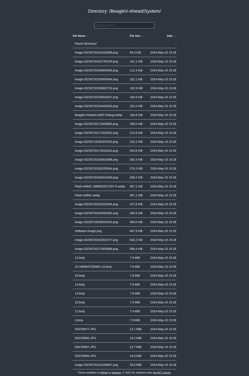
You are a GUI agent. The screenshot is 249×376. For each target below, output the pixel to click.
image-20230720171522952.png (96, 132)
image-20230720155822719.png (96, 88)
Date (170, 35)
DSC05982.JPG (85, 338)
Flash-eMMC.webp (87, 195)
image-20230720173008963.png (96, 124)
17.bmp (80, 311)
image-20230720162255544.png (96, 168)
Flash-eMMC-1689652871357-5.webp (100, 186)
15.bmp (80, 302)
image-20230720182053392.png (96, 213)
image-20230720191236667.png (96, 364)
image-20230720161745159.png (96, 61)
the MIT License (162, 372)
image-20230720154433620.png (96, 106)
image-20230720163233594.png (96, 204)
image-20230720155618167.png (96, 97)
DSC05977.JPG (85, 329)
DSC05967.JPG (85, 347)
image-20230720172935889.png (96, 248)
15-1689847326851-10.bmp (93, 266)
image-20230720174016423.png (96, 150)
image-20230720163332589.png (96, 52)
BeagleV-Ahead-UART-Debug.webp (98, 115)
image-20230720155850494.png (96, 79)
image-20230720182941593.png (96, 177)
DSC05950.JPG (85, 356)
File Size (135, 35)
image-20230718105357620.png (96, 141)
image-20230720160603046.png (96, 70)
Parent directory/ (86, 43)
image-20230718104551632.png (96, 222)
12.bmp (80, 257)
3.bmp (79, 320)
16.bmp (80, 275)
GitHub (104, 372)
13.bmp (80, 293)
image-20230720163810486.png (96, 159)
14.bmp (80, 284)
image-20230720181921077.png (96, 240)
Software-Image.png (88, 231)
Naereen (116, 372)
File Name (79, 35)
